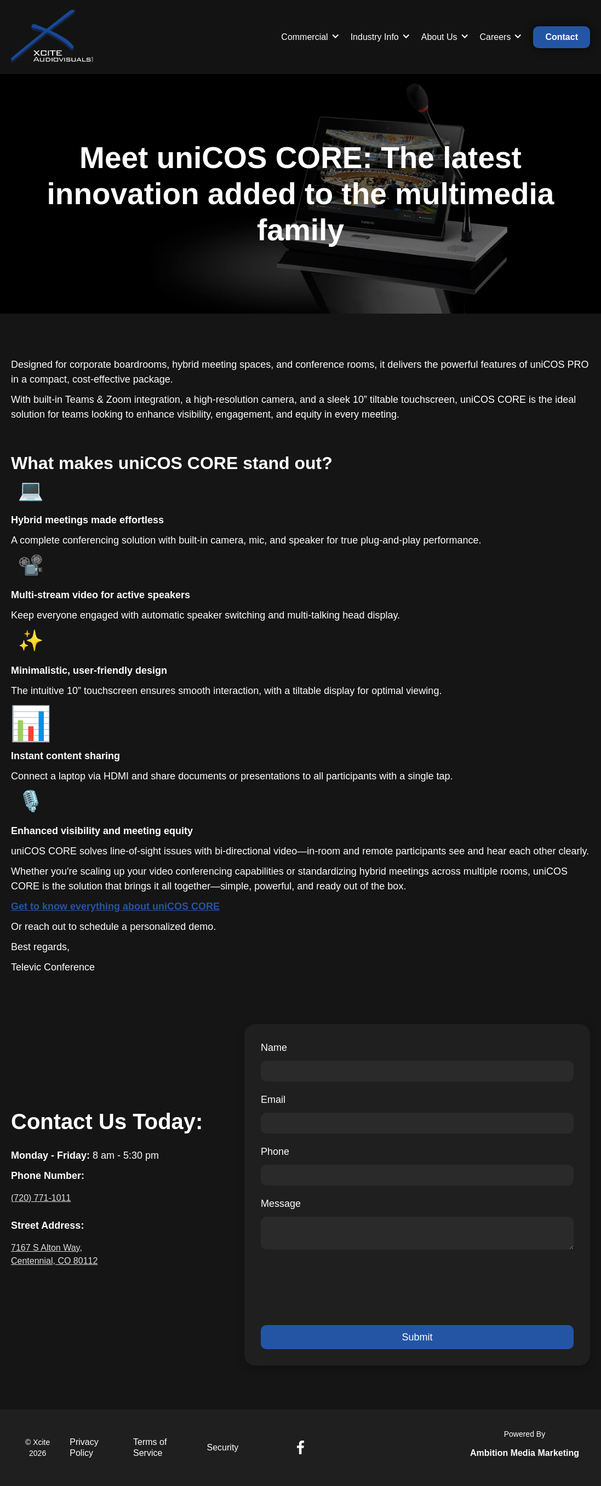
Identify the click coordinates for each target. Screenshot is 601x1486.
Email (273, 1099)
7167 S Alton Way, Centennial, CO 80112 (54, 1254)
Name (274, 1047)
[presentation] (344, 1287)
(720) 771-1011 (41, 1197)
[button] (310, 37)
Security (223, 1447)
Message (281, 1203)
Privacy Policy (84, 1447)
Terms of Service (150, 1447)
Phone (275, 1151)
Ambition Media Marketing (524, 1453)
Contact (561, 37)
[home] (52, 37)
